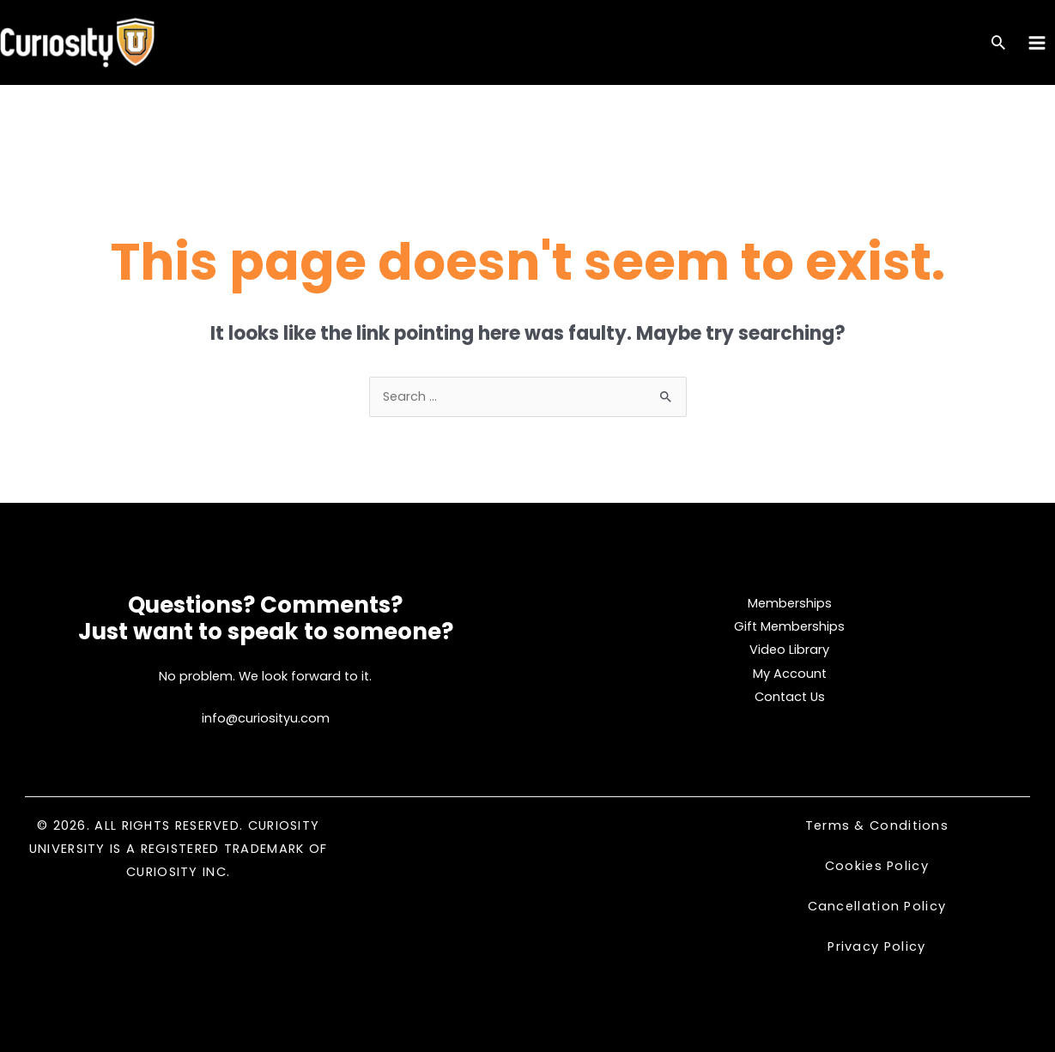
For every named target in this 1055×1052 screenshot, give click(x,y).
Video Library (789, 649)
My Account (790, 673)
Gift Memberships (789, 626)
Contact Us (790, 696)
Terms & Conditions (877, 825)
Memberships (790, 603)
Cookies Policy (877, 865)
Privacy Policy (876, 946)
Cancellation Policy (877, 906)
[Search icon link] (998, 44)
